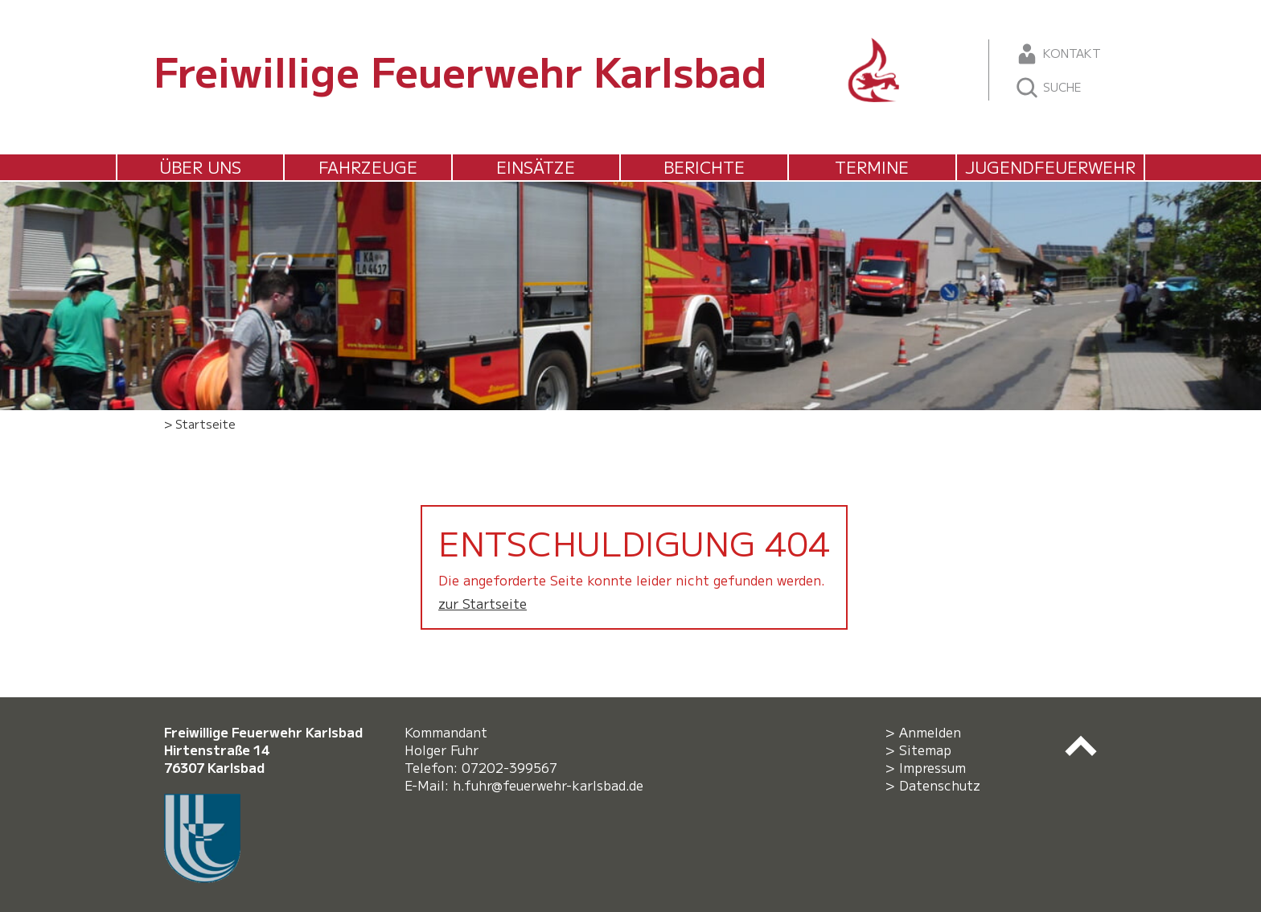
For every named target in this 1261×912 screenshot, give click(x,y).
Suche (1048, 88)
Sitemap (925, 749)
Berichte (704, 167)
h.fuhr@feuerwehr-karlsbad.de (552, 785)
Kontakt (1058, 54)
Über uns (200, 167)
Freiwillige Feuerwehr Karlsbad (460, 70)
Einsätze (535, 167)
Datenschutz (939, 785)
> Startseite (200, 423)
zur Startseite (482, 603)
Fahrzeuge (367, 167)
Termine (872, 167)
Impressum (932, 767)
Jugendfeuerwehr (1050, 167)
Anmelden (930, 732)
